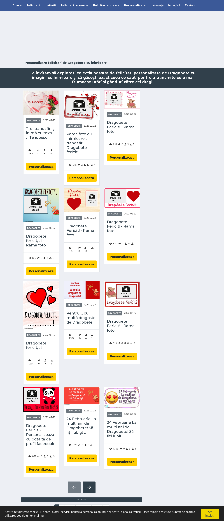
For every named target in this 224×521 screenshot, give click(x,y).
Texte (189, 5)
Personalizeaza (41, 167)
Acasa (17, 5)
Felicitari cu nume (74, 5)
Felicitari (33, 5)
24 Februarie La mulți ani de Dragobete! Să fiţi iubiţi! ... (81, 426)
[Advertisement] (112, 36)
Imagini (174, 5)
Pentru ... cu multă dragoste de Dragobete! (81, 317)
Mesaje (157, 5)
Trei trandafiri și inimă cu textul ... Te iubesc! (41, 133)
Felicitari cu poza (106, 5)
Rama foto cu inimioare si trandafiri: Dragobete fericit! (79, 143)
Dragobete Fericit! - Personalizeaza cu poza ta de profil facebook (40, 434)
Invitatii (50, 5)
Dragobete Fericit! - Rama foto (121, 127)
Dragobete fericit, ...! (36, 345)
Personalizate (134, 5)
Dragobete (33, 120)
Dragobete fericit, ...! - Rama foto (36, 241)
